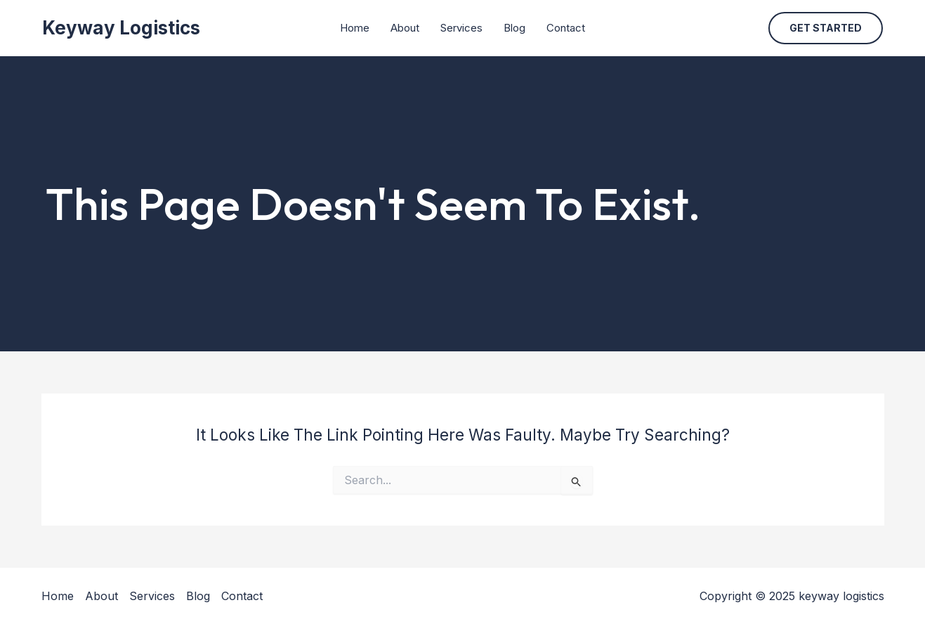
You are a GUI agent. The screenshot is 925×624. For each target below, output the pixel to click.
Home (354, 27)
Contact (565, 27)
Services (461, 27)
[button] (825, 28)
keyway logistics (121, 28)
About (405, 27)
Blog (514, 27)
